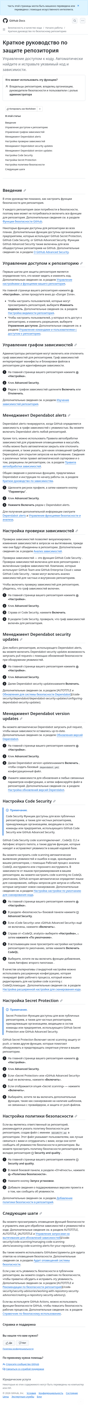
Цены (6, 1396)
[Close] (78, 5)
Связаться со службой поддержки (23, 1369)
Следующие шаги (22, 1213)
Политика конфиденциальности (18, 1348)
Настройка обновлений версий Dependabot (36, 790)
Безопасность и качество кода (25, 27)
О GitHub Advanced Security (51, 252)
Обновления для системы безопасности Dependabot (37, 694)
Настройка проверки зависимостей (40, 530)
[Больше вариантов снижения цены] (40, 109)
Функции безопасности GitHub (22, 221)
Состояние (72, 1393)
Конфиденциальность (51, 1393)
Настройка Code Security (29, 801)
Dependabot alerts (14, 515)
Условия (31, 1393)
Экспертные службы (22, 1396)
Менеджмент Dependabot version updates (36, 716)
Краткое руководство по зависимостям (28, 481)
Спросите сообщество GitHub (21, 1364)
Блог (39, 1396)
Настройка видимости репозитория (31, 313)
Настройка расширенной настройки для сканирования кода (42, 989)
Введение (14, 190)
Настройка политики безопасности (40, 1116)
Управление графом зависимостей (40, 344)
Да (9, 1342)
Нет (22, 1342)
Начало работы (54, 27)
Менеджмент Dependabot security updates (37, 636)
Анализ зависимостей (48, 551)
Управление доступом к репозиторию (43, 263)
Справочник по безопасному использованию (32, 1313)
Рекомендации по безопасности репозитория (32, 1287)
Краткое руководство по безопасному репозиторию (37, 31)
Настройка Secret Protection (33, 1000)
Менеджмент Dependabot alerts (36, 415)
